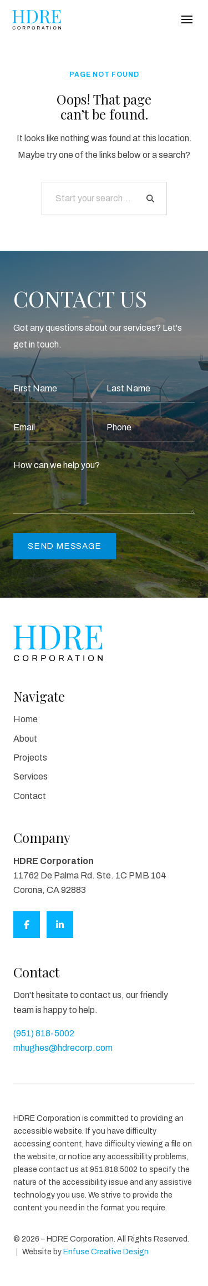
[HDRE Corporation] (36, 19)
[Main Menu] (187, 19)
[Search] (150, 198)
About (25, 738)
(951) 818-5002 (43, 1033)
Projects (30, 757)
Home (25, 719)
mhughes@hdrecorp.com (63, 1047)
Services (30, 776)
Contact (29, 796)
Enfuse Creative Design (106, 1252)
